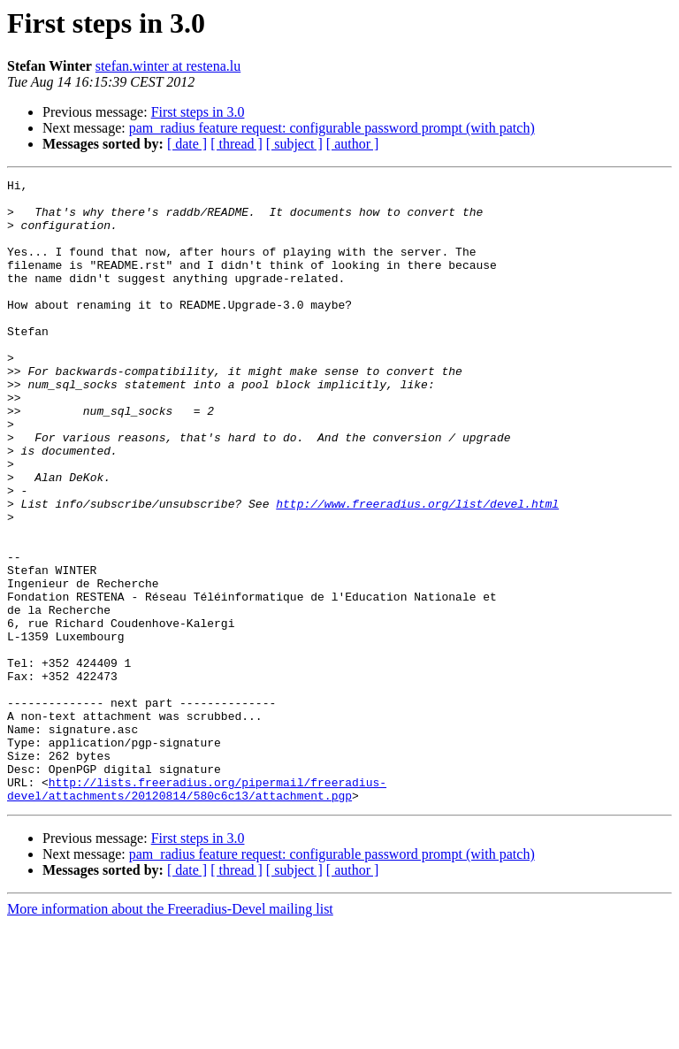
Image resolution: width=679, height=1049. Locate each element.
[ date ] (187, 143)
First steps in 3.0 (198, 111)
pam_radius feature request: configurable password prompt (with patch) (332, 127)
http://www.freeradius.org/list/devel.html (417, 570)
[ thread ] (236, 143)
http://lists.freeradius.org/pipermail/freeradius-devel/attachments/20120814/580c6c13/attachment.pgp (196, 912)
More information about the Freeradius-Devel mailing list (170, 1033)
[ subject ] (294, 143)
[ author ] (352, 143)
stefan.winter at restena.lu (167, 65)
